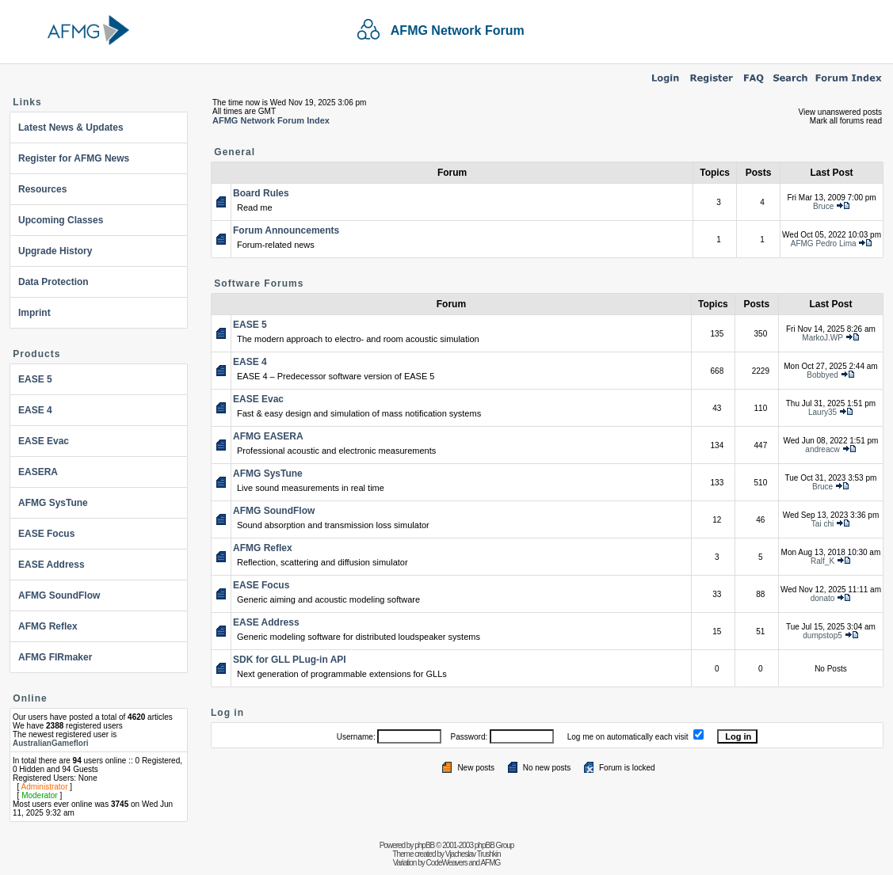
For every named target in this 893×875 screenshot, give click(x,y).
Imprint (34, 312)
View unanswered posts (840, 112)
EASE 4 (35, 410)
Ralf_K (822, 561)
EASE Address (51, 564)
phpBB (424, 845)
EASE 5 (35, 379)
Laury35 (822, 412)
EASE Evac (43, 441)
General (234, 152)
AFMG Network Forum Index (271, 120)
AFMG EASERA (268, 436)
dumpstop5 (822, 635)
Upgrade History (55, 251)
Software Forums (258, 283)
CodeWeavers (446, 862)
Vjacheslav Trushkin (473, 854)
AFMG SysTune (53, 502)
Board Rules (261, 193)
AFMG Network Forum (458, 30)
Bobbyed (822, 375)
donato (823, 598)
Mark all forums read (846, 120)
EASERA (38, 471)
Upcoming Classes (60, 220)
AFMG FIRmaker (55, 657)
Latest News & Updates (71, 127)
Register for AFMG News (73, 158)
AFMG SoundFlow (59, 595)
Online (30, 698)
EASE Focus (46, 533)
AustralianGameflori (51, 743)
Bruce (823, 206)
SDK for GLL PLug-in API (289, 659)
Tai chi (822, 523)
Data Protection (53, 281)
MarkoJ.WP (822, 337)
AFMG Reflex (48, 626)
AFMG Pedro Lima (824, 243)
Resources (42, 189)
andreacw (822, 449)
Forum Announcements (286, 230)
